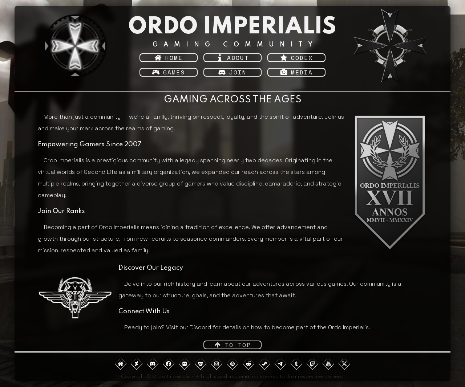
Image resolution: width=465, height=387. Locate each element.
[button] (169, 57)
